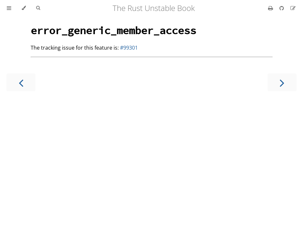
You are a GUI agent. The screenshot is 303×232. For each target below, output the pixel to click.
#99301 (129, 47)
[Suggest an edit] (293, 8)
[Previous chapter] (20, 82)
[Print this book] (271, 8)
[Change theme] (23, 8)
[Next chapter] (282, 82)
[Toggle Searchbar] (38, 8)
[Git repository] (282, 8)
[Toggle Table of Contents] (9, 8)
